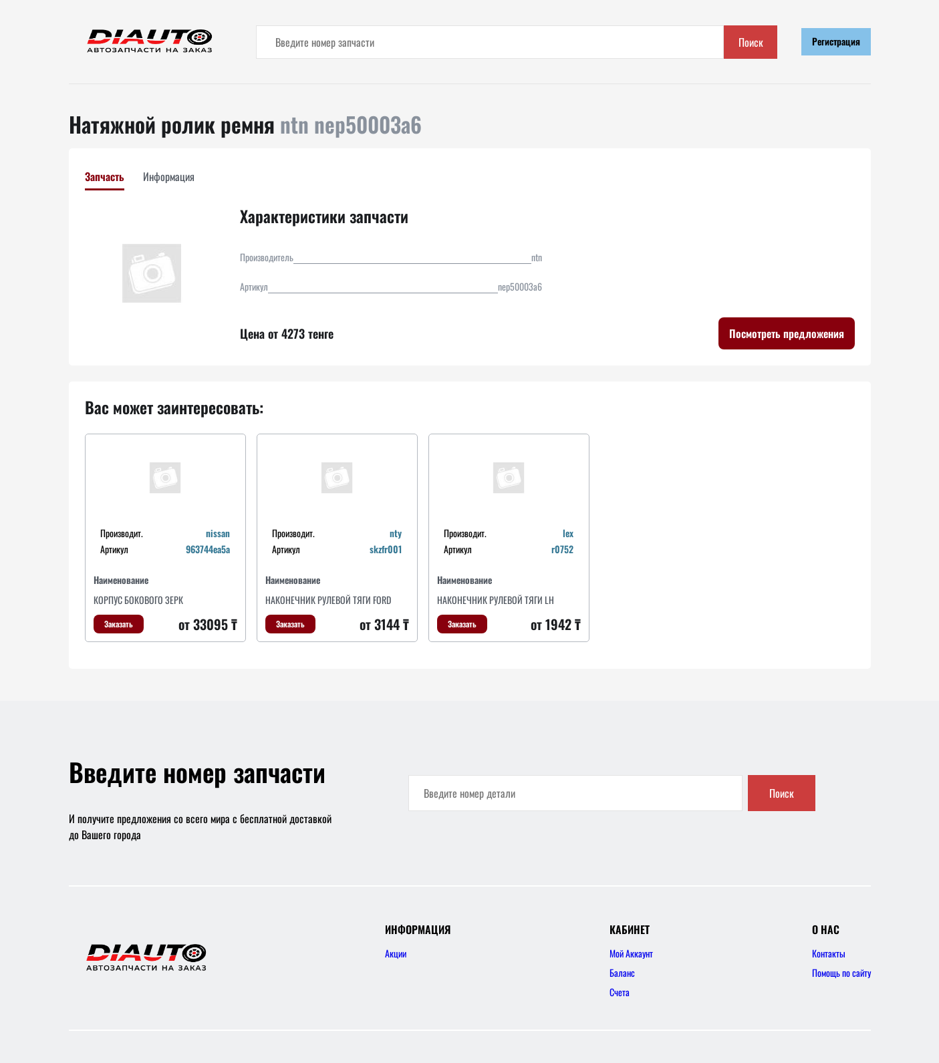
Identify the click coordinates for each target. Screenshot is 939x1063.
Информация (168, 176)
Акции (395, 953)
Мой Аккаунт (631, 953)
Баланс (622, 972)
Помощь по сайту (841, 972)
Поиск (751, 42)
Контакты (828, 953)
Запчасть (104, 176)
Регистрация (836, 41)
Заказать (118, 623)
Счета (620, 992)
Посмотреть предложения (786, 333)
